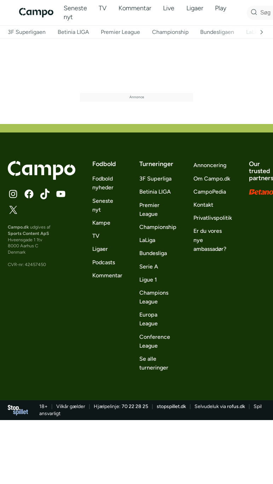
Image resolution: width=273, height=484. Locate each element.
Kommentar (134, 8)
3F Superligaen (27, 32)
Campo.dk (18, 227)
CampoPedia (209, 191)
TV (102, 8)
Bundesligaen (217, 32)
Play (220, 8)
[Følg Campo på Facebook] (29, 194)
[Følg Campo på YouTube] (61, 194)
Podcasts (103, 262)
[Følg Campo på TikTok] (45, 194)
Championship (170, 32)
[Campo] (36, 12)
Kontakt (203, 204)
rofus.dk (236, 406)
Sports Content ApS (28, 233)
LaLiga (254, 32)
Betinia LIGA (73, 32)
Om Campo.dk (211, 178)
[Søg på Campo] (253, 13)
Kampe (101, 222)
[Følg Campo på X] (13, 210)
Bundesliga (153, 253)
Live (168, 8)
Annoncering (209, 165)
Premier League (120, 32)
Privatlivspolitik (212, 217)
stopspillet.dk (171, 406)
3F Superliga (155, 178)
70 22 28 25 (135, 406)
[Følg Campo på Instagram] (13, 194)
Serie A (148, 266)
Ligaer (194, 8)
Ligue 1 (148, 279)
